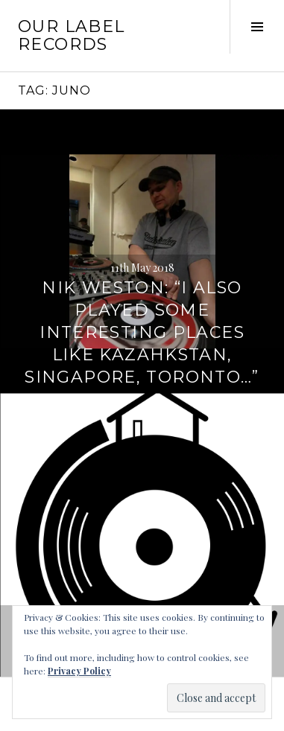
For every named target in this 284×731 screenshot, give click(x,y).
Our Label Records (71, 35)
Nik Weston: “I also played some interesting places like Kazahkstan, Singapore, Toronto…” (142, 332)
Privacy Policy (79, 671)
